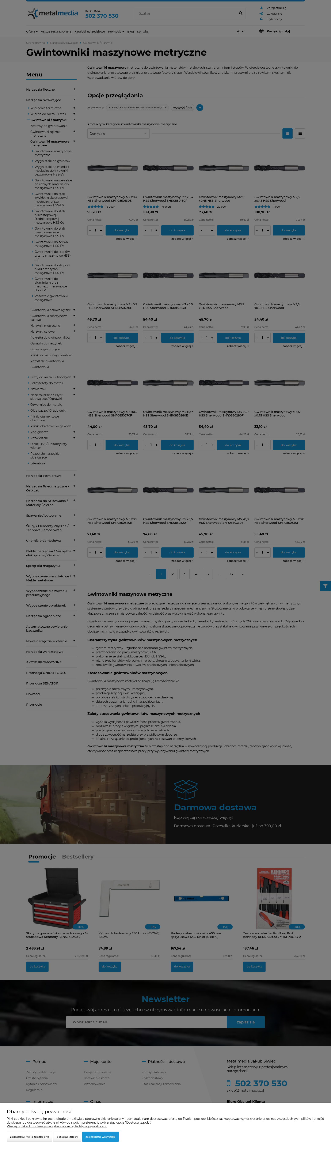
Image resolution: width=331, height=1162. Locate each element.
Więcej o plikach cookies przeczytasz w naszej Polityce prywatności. (57, 1126)
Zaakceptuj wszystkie (100, 1136)
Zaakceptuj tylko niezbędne (29, 1136)
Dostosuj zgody (67, 1136)
